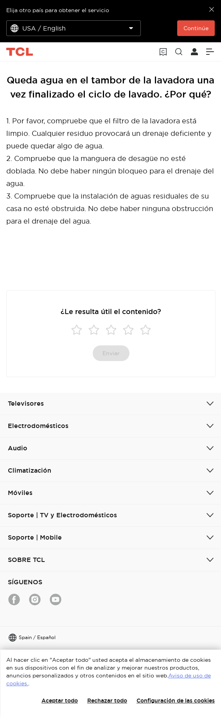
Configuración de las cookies (176, 700)
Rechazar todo (107, 700)
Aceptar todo (59, 700)
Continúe (195, 28)
